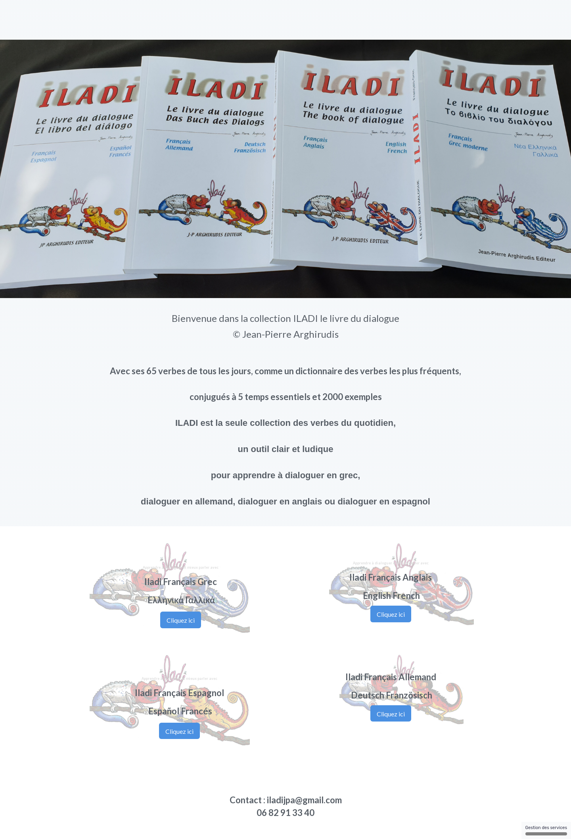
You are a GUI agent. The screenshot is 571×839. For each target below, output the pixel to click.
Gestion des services (546, 830)
